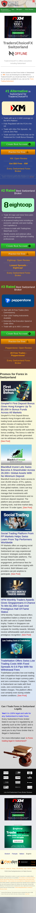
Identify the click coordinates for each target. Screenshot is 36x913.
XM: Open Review (18, 160)
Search (29, 868)
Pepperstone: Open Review (18, 349)
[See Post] (5, 441)
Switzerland (5, 9)
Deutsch (7, 854)
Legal (25, 868)
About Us (2, 868)
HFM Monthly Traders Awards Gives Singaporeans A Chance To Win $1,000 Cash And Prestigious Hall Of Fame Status (18, 605)
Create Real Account (18, 144)
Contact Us (8, 868)
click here (31, 177)
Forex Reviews (29, 9)
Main (13, 9)
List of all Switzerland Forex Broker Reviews (18, 792)
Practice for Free (18, 151)
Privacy (14, 868)
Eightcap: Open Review (18, 261)
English (19, 9)
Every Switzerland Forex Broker (18, 171)
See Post (27, 894)
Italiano (21, 854)
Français (14, 854)
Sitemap (34, 868)
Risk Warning (19, 868)
